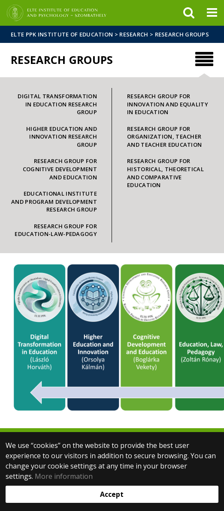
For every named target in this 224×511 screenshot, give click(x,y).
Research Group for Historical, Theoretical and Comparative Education (165, 173)
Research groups (182, 34)
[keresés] (188, 13)
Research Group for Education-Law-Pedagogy (56, 230)
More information (64, 476)
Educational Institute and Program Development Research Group (54, 201)
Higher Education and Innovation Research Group (61, 136)
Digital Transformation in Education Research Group (57, 104)
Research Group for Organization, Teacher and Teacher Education (164, 136)
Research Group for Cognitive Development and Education (60, 169)
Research (133, 34)
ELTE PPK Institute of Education (62, 34)
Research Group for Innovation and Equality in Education (167, 104)
